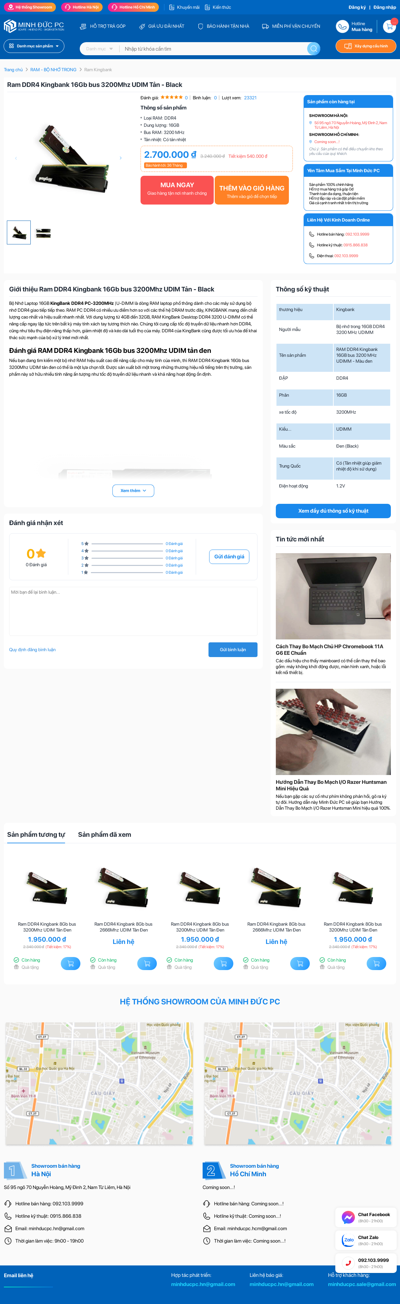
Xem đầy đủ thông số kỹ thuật (333, 511)
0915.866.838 (355, 245)
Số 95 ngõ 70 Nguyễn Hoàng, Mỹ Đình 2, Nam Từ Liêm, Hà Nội (350, 125)
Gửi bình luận (233, 649)
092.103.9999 (357, 234)
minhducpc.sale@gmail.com (362, 1284)
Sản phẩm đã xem (104, 834)
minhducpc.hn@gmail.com (203, 1284)
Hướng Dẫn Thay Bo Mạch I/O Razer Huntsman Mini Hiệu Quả (331, 785)
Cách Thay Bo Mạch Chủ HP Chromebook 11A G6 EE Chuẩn (329, 649)
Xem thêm (133, 490)
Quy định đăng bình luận (32, 649)
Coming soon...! (327, 142)
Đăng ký (357, 7)
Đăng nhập (385, 7)
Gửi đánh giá (229, 556)
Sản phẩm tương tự (36, 834)
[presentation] (15, 158)
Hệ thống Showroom (30, 7)
